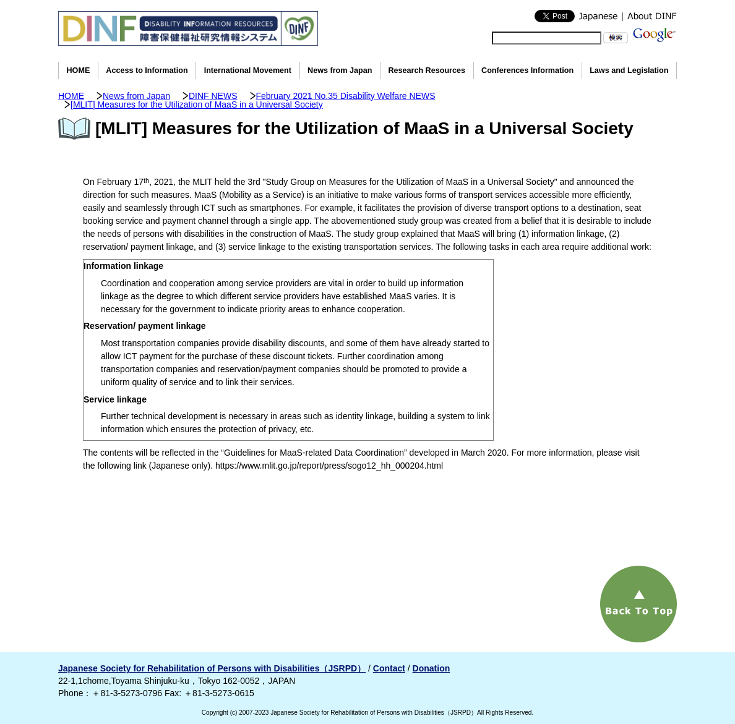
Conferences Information (527, 70)
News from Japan (339, 70)
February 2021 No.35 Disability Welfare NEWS (346, 96)
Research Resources (426, 70)
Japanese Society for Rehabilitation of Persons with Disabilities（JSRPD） (212, 668)
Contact (389, 668)
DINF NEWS (213, 96)
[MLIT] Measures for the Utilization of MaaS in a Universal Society (197, 104)
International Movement (247, 70)
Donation (431, 668)
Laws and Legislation (629, 70)
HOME (78, 70)
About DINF (649, 16)
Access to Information (146, 70)
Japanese (598, 16)
